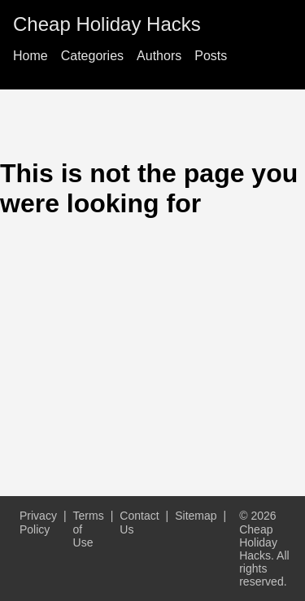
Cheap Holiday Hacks (107, 24)
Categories (92, 56)
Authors (159, 56)
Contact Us (139, 522)
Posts (210, 56)
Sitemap (195, 515)
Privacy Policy (38, 522)
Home (30, 56)
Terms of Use (88, 528)
